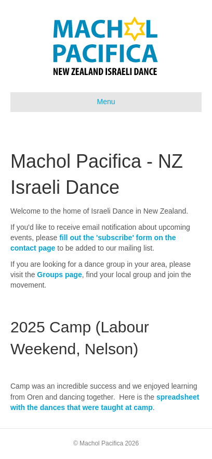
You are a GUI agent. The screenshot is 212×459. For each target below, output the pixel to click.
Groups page (59, 274)
